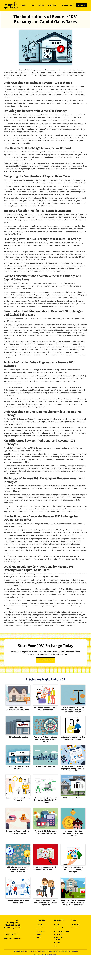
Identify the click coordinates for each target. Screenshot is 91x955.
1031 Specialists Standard (59, 938)
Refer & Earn (41, 931)
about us (41, 5)
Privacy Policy (76, 924)
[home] (11, 5)
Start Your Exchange (45, 660)
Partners (39, 934)
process (23, 5)
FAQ (55, 946)
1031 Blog (57, 942)
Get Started (82, 5)
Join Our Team (41, 928)
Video (38, 938)
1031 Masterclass (59, 928)
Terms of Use (76, 928)
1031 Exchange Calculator (62, 931)
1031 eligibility (58, 934)
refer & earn (52, 5)
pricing (32, 5)
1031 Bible (57, 924)
